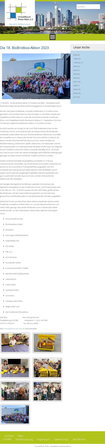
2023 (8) (76, 74)
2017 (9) (76, 97)
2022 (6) (76, 78)
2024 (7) (76, 70)
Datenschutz (61, 437)
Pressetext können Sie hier (14, 328)
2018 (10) (77, 93)
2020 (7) (76, 85)
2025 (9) (76, 66)
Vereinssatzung (24, 437)
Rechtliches (79, 437)
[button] (15, 342)
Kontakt (9, 433)
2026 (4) (76, 55)
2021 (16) (77, 81)
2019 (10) (77, 89)
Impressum (43, 437)
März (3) (77, 58)
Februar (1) (78, 62)
